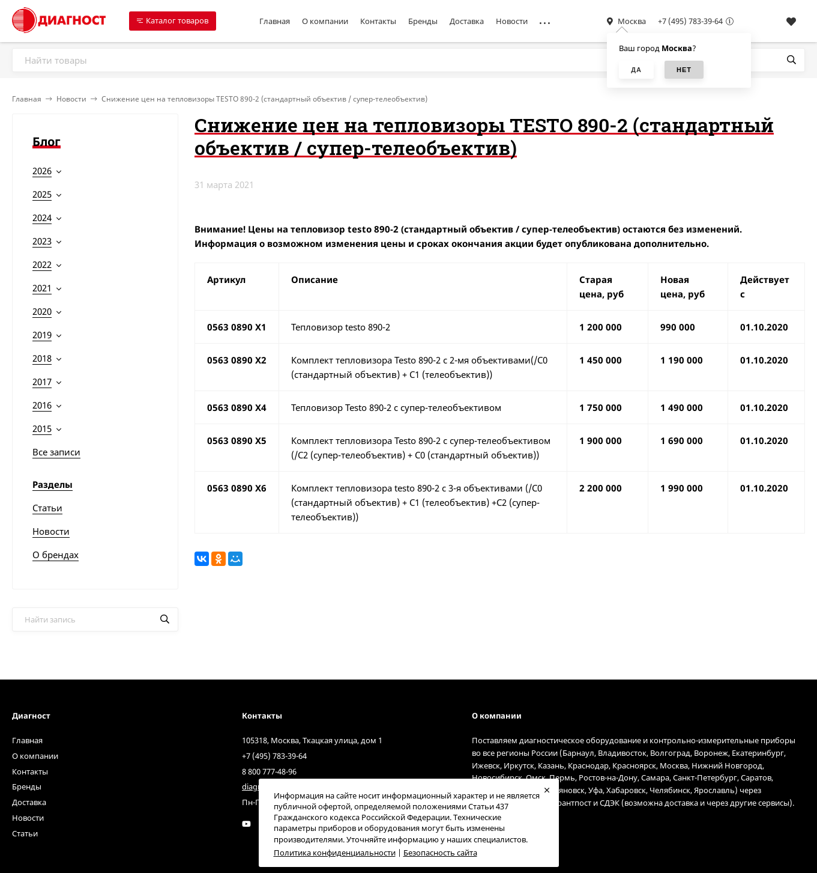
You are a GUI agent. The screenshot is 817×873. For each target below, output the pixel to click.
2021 (42, 288)
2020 (42, 311)
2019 (42, 335)
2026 (42, 171)
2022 (42, 264)
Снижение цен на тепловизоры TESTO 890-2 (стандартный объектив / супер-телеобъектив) (264, 99)
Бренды (423, 21)
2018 (42, 358)
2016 (42, 405)
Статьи (47, 508)
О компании (325, 21)
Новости (512, 21)
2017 (42, 382)
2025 (42, 194)
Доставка (467, 21)
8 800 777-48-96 (269, 771)
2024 (42, 217)
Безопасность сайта (440, 852)
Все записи (56, 452)
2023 (42, 241)
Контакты (378, 21)
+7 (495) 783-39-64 (690, 21)
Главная (274, 21)
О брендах (55, 555)
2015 (42, 428)
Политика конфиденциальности (335, 852)
